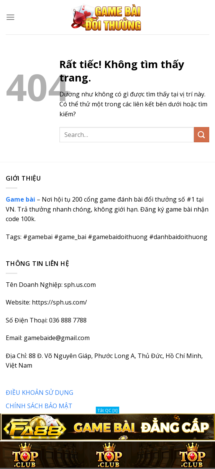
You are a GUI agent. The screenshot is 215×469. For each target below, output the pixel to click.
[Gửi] (201, 134)
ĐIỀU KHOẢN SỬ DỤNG (39, 392)
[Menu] (10, 17)
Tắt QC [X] (107, 410)
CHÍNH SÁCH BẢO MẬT (39, 406)
